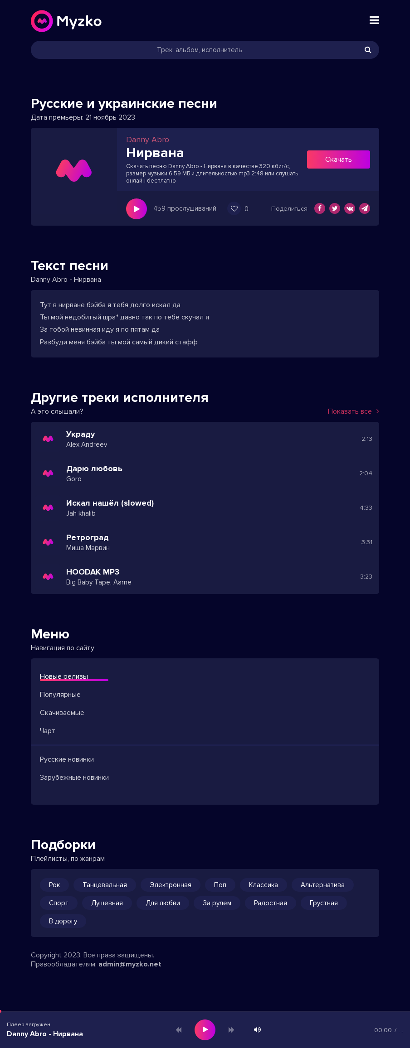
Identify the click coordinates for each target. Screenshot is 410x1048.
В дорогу (63, 921)
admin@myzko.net (129, 964)
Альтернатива (323, 885)
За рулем (217, 903)
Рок (54, 885)
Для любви (163, 903)
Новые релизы (64, 676)
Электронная (170, 885)
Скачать (338, 159)
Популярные (60, 694)
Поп (220, 885)
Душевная (107, 903)
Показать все (353, 411)
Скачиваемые (62, 712)
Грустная (324, 903)
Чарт (47, 730)
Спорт (58, 903)
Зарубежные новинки (74, 777)
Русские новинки (67, 759)
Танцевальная (105, 885)
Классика (263, 885)
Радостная (270, 903)
